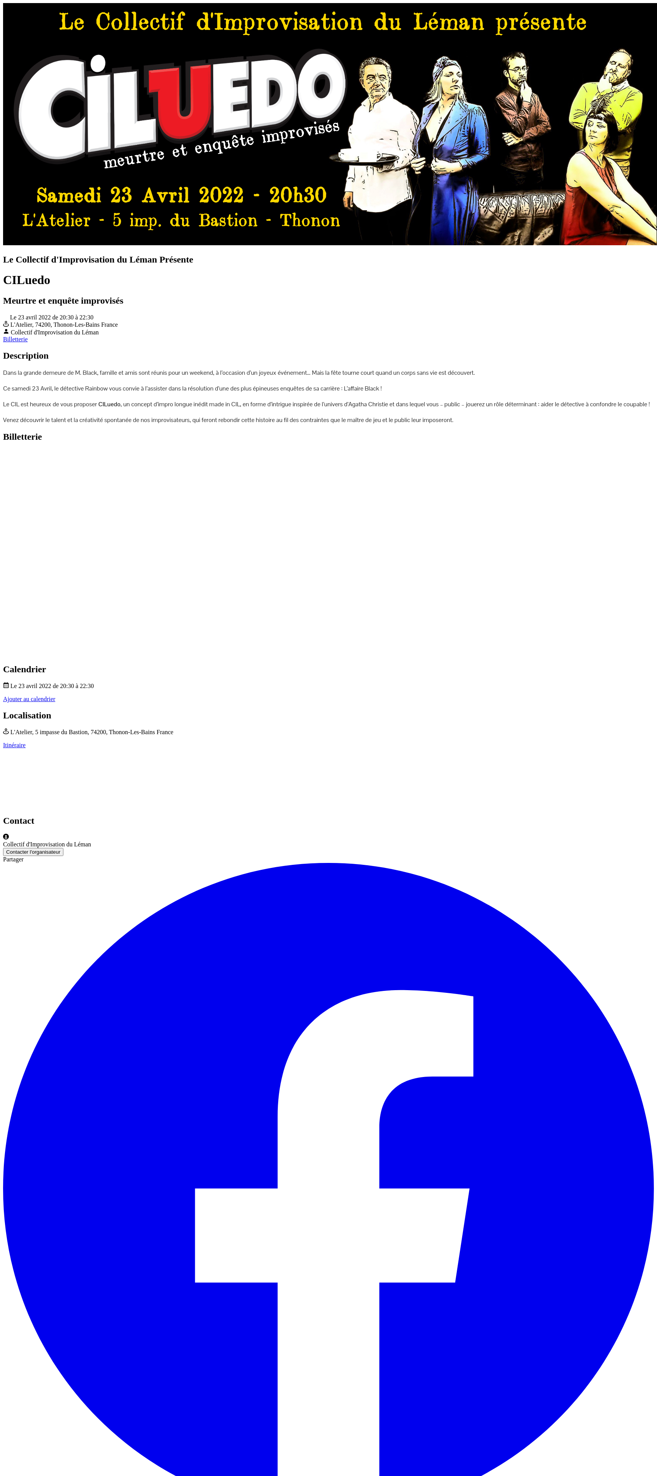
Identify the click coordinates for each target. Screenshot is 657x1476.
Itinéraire (14, 745)
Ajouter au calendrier (29, 699)
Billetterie (15, 339)
